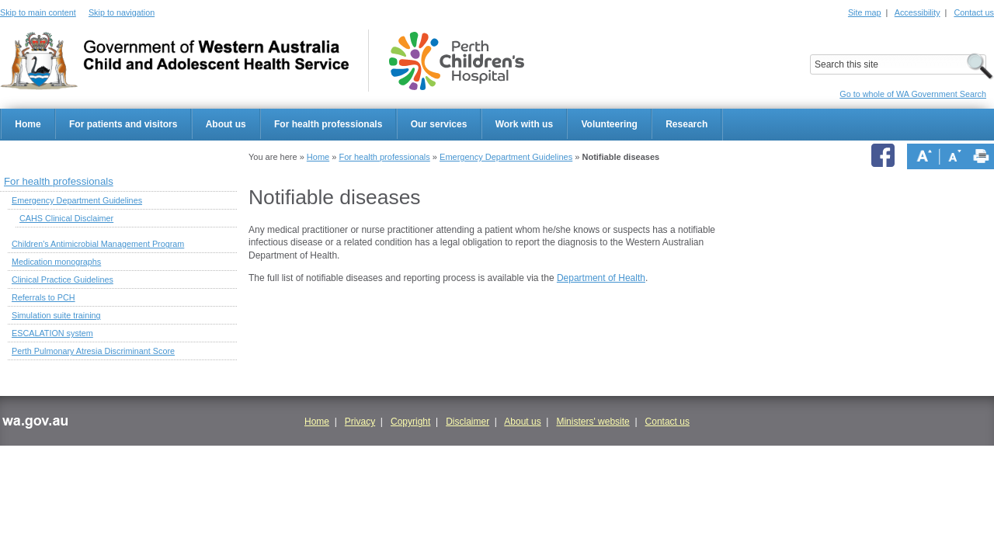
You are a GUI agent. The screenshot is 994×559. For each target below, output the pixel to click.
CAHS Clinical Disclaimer (66, 218)
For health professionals (328, 124)
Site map (864, 12)
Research (686, 124)
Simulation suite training (56, 315)
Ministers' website (592, 421)
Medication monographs (56, 261)
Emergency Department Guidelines (506, 156)
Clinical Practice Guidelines (62, 279)
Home (27, 124)
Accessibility (917, 12)
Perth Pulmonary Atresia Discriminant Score (93, 351)
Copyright (410, 421)
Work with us (524, 124)
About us (226, 124)
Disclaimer (467, 421)
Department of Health (601, 278)
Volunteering (609, 124)
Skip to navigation (122, 12)
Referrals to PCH (43, 297)
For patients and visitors (123, 124)
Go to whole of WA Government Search (912, 94)
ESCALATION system (52, 333)
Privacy (360, 421)
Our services (439, 124)
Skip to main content (38, 12)
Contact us (974, 12)
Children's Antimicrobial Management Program (98, 243)
